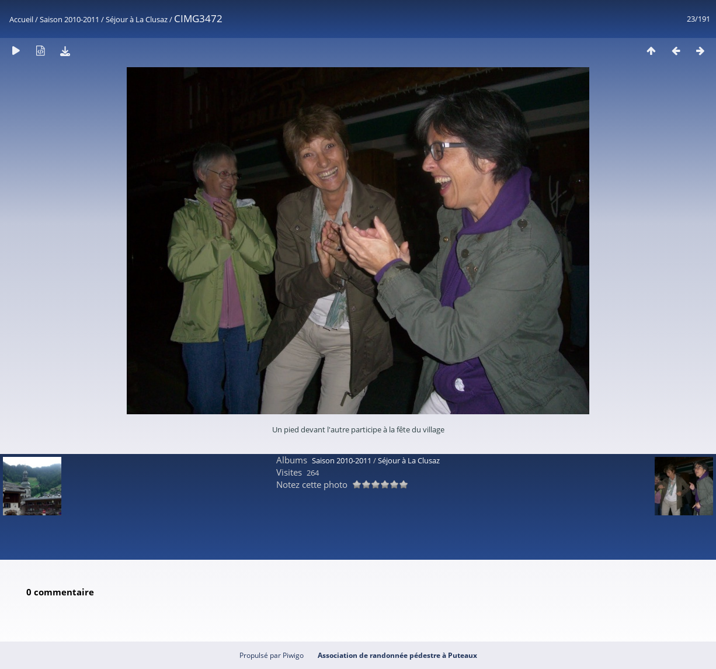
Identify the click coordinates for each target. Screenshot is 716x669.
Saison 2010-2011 (69, 19)
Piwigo (293, 655)
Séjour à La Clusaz (137, 19)
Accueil (21, 19)
